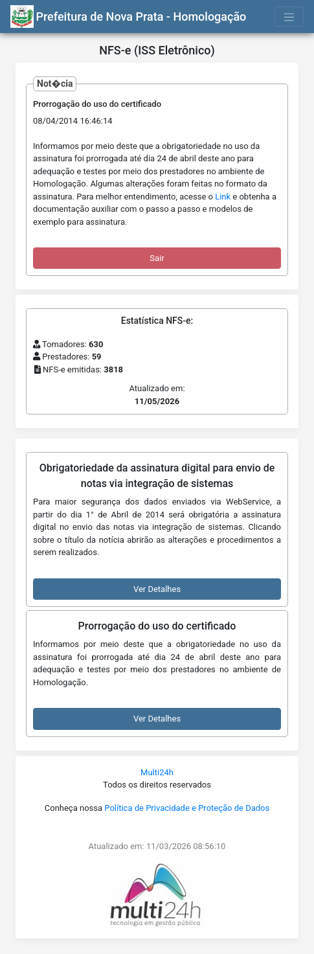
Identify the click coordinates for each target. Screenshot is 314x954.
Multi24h (157, 772)
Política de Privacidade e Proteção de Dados (186, 808)
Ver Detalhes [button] (157, 589)
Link (222, 196)
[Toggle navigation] (289, 16)
